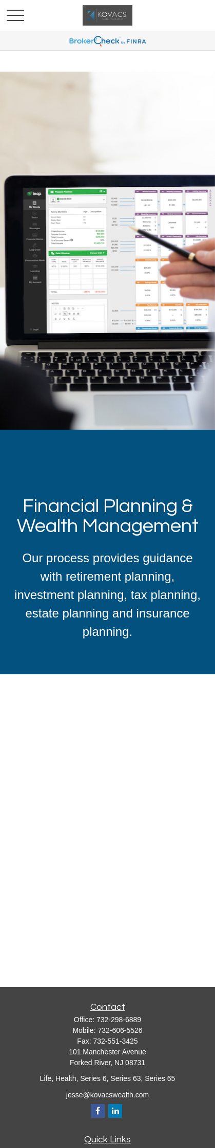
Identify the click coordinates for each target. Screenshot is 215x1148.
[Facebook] (98, 1111)
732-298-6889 (118, 1019)
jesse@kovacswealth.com (107, 1095)
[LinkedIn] (115, 1111)
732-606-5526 (119, 1030)
